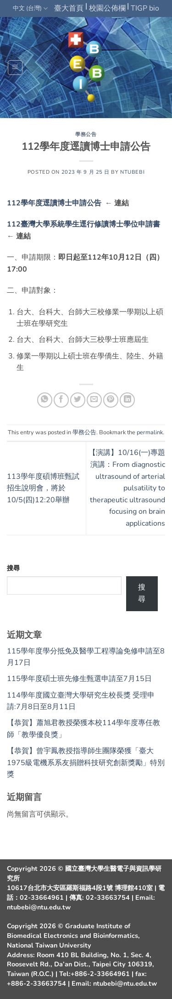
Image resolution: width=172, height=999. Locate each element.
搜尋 (13, 568)
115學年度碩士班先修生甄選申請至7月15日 (79, 679)
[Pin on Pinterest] (110, 400)
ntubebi (132, 172)
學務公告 (85, 134)
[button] (15, 67)
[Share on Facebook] (61, 400)
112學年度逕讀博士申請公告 (56, 203)
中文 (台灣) (30, 8)
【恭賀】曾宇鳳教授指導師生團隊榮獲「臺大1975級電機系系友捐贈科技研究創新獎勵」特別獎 (86, 762)
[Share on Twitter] (77, 400)
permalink (150, 432)
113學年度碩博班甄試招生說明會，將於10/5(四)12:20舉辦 (43, 488)
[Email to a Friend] (94, 400)
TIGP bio (145, 8)
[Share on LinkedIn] (127, 400)
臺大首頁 (68, 8)
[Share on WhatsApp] (44, 400)
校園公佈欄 (107, 8)
